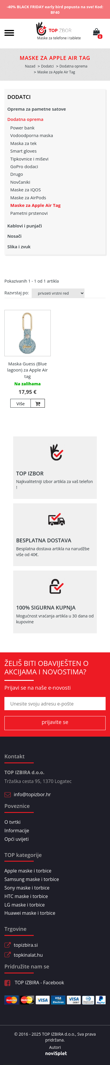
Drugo (16, 174)
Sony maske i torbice (27, 888)
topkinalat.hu (28, 955)
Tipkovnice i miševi (29, 159)
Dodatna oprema (25, 119)
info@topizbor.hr (32, 794)
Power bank (22, 128)
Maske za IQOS (25, 190)
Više (20, 403)
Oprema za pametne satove (36, 109)
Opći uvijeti (16, 839)
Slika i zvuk (19, 246)
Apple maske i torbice (27, 870)
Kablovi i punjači (24, 226)
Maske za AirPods (28, 197)
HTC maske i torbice (26, 896)
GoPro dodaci (24, 166)
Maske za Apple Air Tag (35, 205)
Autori (55, 1047)
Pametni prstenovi (29, 213)
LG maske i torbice (24, 905)
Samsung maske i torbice (31, 879)
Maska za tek (23, 143)
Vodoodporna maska (31, 135)
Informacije (16, 830)
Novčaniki (20, 182)
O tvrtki (12, 822)
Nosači (14, 236)
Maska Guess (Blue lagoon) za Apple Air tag (27, 370)
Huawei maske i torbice (29, 913)
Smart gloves (23, 151)
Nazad (30, 66)
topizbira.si (26, 945)
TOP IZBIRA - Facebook (34, 982)
